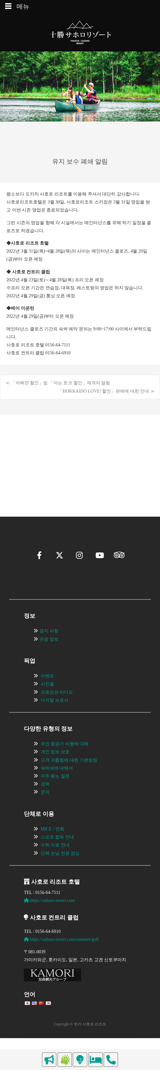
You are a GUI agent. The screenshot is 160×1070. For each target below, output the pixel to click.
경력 (45, 801)
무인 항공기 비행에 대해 (65, 761)
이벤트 (47, 693)
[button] (21, 476)
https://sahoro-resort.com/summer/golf (61, 957)
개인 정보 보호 (55, 769)
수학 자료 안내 (55, 862)
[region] (80, 452)
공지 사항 (49, 648)
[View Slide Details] (46, 452)
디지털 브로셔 (55, 717)
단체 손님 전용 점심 (60, 870)
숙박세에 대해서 (57, 785)
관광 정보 (49, 656)
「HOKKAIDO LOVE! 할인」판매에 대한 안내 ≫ (106, 391)
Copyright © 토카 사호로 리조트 (80, 1041)
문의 (45, 809)
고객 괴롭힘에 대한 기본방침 (69, 777)
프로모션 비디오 (57, 709)
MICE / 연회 (52, 846)
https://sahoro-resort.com (49, 918)
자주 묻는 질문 (55, 793)
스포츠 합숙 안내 (57, 854)
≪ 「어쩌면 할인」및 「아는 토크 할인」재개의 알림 (57, 382)
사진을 (47, 701)
